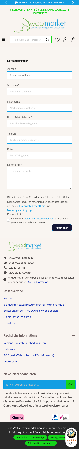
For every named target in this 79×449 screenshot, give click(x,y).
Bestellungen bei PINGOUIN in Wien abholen (30, 310)
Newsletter (10, 323)
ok (70, 384)
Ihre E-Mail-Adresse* (19, 117)
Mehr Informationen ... (56, 432)
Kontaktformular (37, 281)
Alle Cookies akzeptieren (41, 443)
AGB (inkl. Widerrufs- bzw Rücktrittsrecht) (28, 355)
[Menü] (4, 39)
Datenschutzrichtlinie (32, 205)
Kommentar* (15, 164)
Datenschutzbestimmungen (38, 218)
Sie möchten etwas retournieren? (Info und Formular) (34, 304)
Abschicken (62, 227)
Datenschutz (11, 349)
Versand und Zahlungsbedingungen (24, 342)
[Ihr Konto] (65, 39)
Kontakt (8, 298)
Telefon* (12, 133)
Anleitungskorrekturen (17, 316)
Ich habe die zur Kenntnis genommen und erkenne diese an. (39, 220)
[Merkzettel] (57, 39)
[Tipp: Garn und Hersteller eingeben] (27, 39)
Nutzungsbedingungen (20, 210)
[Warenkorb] (73, 39)
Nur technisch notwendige (30, 437)
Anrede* (12, 68)
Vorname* (13, 85)
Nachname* (14, 101)
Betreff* (12, 149)
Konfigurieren (58, 437)
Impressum (10, 361)
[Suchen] (48, 39)
